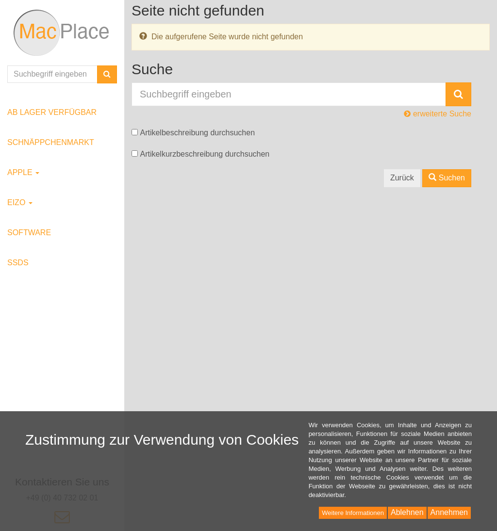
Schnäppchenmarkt (50, 142)
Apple (23, 172)
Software (29, 232)
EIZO (20, 202)
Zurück (402, 178)
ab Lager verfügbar (52, 112)
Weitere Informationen (353, 512)
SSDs (18, 262)
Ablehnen (407, 512)
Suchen (447, 178)
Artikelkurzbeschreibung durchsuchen (204, 154)
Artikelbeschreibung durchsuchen (197, 133)
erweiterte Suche (437, 114)
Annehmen (449, 512)
